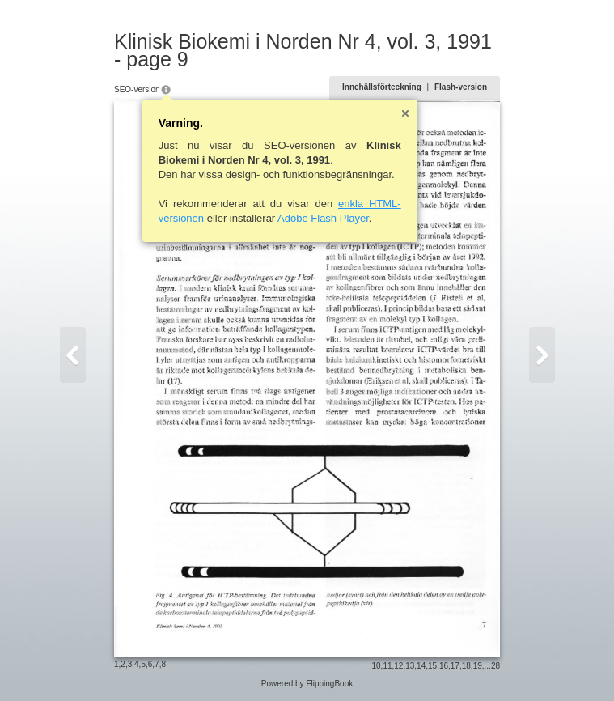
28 (495, 665)
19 (477, 665)
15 (432, 665)
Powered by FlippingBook (307, 683)
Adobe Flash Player (323, 218)
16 (443, 665)
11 (387, 665)
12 (398, 665)
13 (409, 665)
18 (466, 665)
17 (455, 665)
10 (375, 665)
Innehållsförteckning (381, 87)
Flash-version (460, 87)
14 (421, 665)
